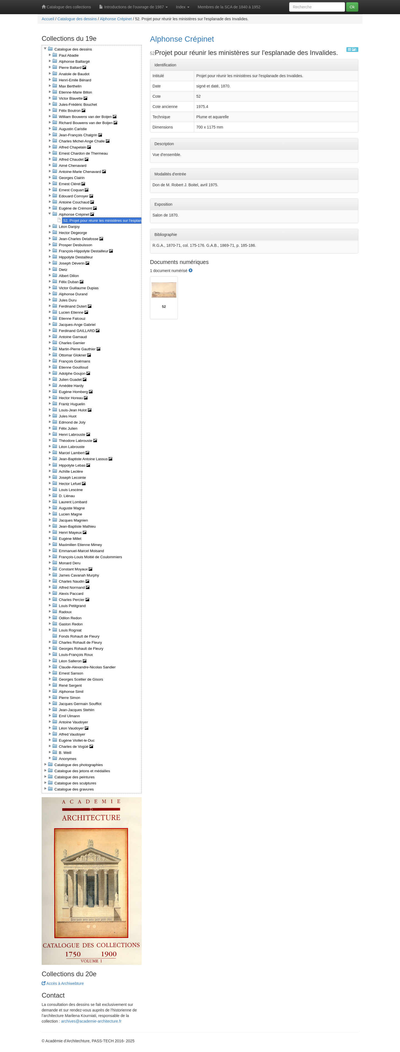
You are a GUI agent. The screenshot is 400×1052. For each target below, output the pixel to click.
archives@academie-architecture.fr (91, 1021)
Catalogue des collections (66, 7)
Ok (352, 7)
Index (182, 7)
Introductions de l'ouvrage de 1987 (133, 7)
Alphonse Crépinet (116, 19)
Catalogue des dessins (77, 19)
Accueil (48, 19)
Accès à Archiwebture (63, 983)
